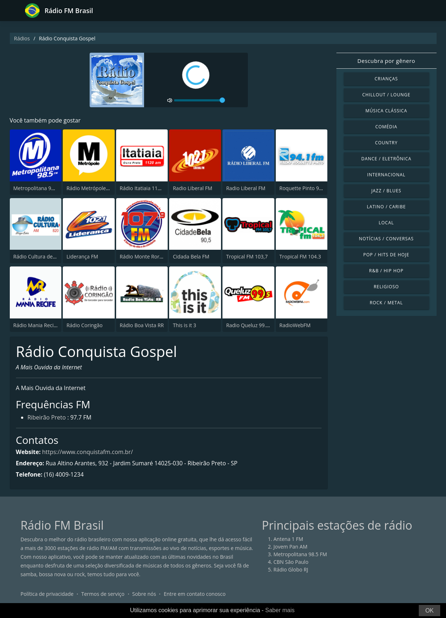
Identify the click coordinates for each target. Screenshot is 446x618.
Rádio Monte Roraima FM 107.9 (157, 256)
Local (386, 223)
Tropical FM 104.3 (300, 256)
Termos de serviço (102, 594)
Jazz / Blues (386, 191)
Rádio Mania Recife (35, 325)
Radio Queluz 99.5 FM (251, 325)
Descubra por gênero (386, 60)
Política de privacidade (47, 594)
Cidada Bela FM (191, 256)
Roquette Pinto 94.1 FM (307, 188)
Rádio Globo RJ (291, 569)
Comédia (386, 127)
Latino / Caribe (386, 207)
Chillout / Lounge (386, 95)
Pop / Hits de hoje (386, 255)
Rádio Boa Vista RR (142, 325)
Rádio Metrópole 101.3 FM (97, 188)
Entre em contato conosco (195, 594)
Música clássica (386, 111)
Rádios (22, 38)
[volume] (199, 100)
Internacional (386, 175)
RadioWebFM (295, 325)
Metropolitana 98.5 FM (40, 188)
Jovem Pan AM (291, 546)
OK (429, 610)
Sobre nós (144, 594)
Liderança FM (82, 256)
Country (386, 143)
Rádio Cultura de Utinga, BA (46, 256)
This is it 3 (184, 325)
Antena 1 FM (288, 539)
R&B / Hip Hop (386, 271)
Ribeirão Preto (47, 418)
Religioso (386, 287)
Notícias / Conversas (386, 239)
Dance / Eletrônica (386, 159)
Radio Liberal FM (192, 188)
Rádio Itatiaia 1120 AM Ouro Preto (160, 188)
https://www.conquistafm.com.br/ (88, 452)
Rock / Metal (386, 303)
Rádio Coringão (84, 325)
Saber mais (280, 610)
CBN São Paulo (291, 562)
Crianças (386, 79)
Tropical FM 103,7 (247, 256)
